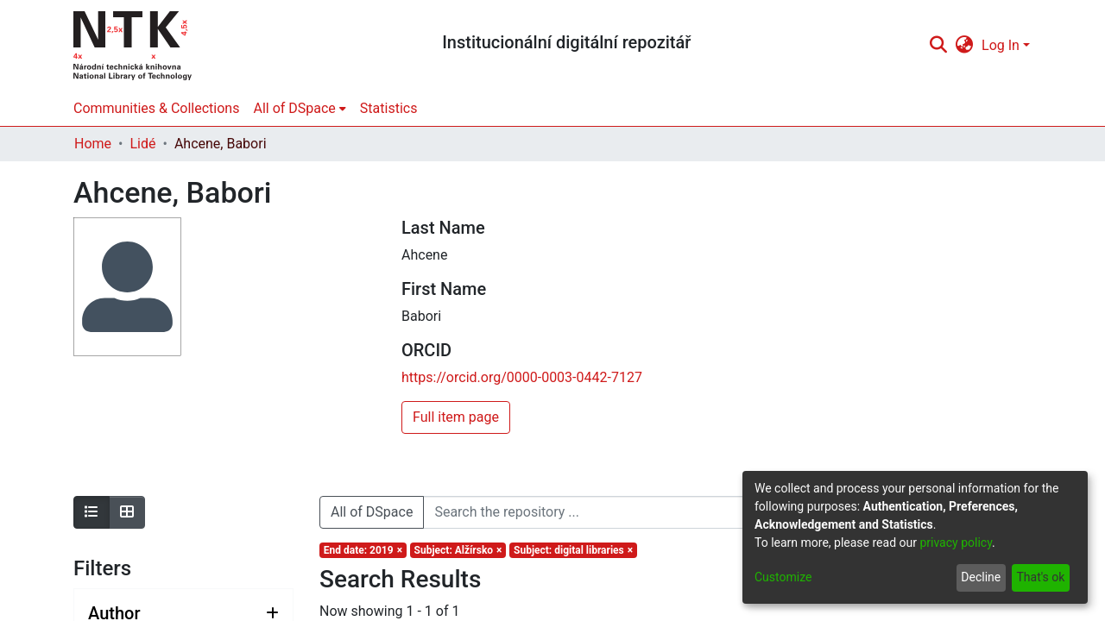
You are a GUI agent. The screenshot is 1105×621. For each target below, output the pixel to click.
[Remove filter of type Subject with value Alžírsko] (458, 550)
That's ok (1040, 577)
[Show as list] (91, 512)
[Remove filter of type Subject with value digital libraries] (573, 550)
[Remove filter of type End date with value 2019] (363, 550)
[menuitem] (965, 45)
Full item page (456, 417)
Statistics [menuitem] (389, 108)
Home (92, 143)
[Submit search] (938, 45)
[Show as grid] (127, 512)
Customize (783, 577)
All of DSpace (372, 512)
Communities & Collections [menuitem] (156, 108)
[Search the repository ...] (686, 512)
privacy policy (955, 542)
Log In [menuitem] (1001, 45)
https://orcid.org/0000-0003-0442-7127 (521, 377)
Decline (981, 577)
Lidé (142, 143)
